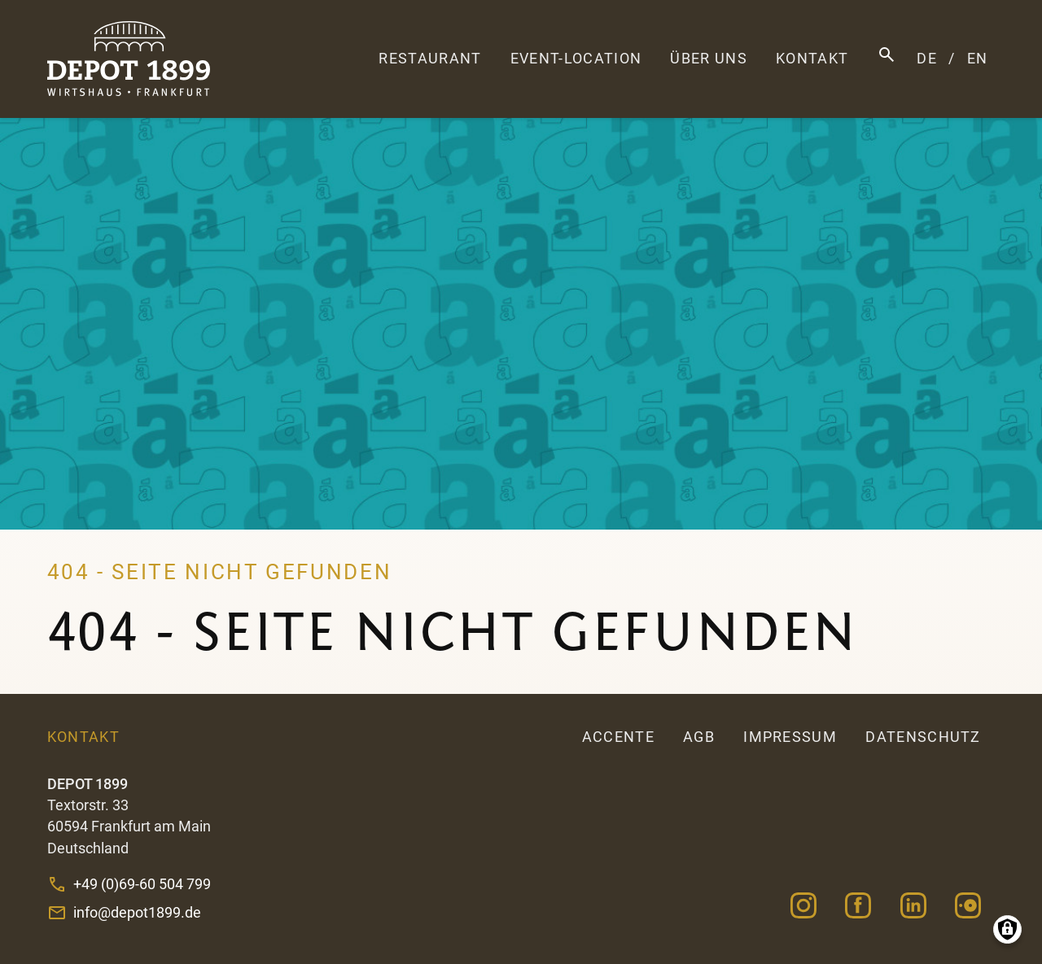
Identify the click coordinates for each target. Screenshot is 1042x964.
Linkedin (913, 905)
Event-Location (575, 58)
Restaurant (430, 58)
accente (618, 737)
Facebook (858, 905)
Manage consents (1007, 929)
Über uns (708, 58)
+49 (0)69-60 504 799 (142, 884)
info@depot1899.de (137, 913)
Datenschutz (923, 737)
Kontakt (812, 58)
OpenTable (967, 905)
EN (977, 58)
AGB (699, 737)
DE (927, 58)
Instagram (804, 905)
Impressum (790, 737)
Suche (886, 54)
